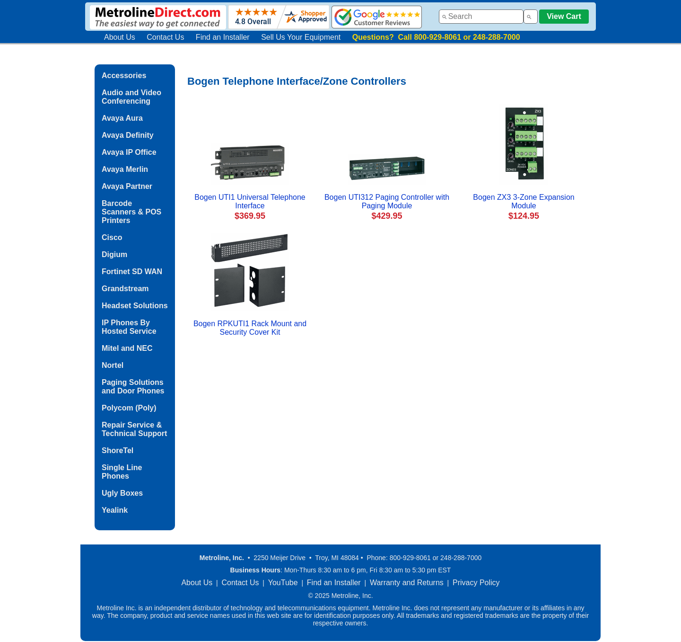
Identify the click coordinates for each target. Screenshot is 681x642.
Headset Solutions (135, 306)
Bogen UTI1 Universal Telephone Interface (250, 201)
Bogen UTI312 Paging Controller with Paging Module (386, 201)
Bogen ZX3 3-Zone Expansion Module (523, 201)
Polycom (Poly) (129, 408)
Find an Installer (223, 37)
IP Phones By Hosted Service (129, 327)
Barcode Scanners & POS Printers (131, 211)
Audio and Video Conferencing (131, 97)
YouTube (283, 583)
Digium (114, 254)
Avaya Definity (128, 135)
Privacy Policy (476, 583)
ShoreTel (117, 450)
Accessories (124, 75)
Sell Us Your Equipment (300, 37)
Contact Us (165, 37)
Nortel (112, 365)
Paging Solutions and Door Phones (133, 386)
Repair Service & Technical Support (134, 429)
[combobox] (481, 16)
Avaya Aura (122, 118)
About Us (119, 37)
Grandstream (125, 289)
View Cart (564, 16)
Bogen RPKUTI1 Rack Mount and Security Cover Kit (249, 328)
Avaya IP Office (129, 152)
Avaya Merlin (125, 169)
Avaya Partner (127, 186)
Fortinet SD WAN (132, 272)
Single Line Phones (122, 472)
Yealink (115, 510)
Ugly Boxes (122, 493)
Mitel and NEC (127, 348)
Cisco (112, 237)
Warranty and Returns (407, 583)
